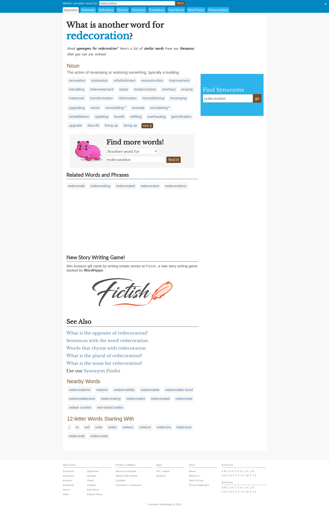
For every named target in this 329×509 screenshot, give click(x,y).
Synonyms (70, 10)
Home (192, 471)
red (87, 427)
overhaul (168, 89)
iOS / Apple (162, 471)
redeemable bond (179, 390)
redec (112, 427)
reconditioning (153, 98)
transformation (101, 98)
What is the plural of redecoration (103, 355)
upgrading (77, 108)
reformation (128, 98)
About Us (194, 475)
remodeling (159, 108)
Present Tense (94, 494)
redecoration (135, 159)
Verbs (66, 494)
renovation (77, 81)
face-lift (93, 125)
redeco (128, 427)
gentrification (181, 117)
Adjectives (92, 471)
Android (160, 475)
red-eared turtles (110, 407)
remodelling (114, 108)
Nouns (66, 489)
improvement (179, 81)
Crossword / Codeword (128, 485)
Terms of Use (196, 480)
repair (123, 89)
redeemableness (82, 399)
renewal (138, 108)
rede (98, 427)
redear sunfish (80, 407)
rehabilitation (79, 117)
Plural (90, 480)
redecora (164, 427)
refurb (94, 108)
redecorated (125, 186)
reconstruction (152, 81)
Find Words (176, 10)
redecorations (176, 186)
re (77, 427)
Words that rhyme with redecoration (106, 348)
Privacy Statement (199, 485)
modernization (145, 89)
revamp (187, 89)
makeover (77, 98)
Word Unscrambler (126, 471)
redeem (102, 390)
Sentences (138, 10)
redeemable (150, 390)
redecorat (184, 427)
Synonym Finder (102, 370)
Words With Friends (126, 475)
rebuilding (76, 89)
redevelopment (101, 89)
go (257, 98)
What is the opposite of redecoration (106, 333)
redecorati (77, 436)
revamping (178, 98)
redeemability (124, 390)
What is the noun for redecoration (103, 363)
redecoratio (99, 436)
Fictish (151, 266)
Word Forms (196, 10)
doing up (130, 125)
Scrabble (120, 480)
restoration (99, 81)
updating (101, 117)
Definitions (106, 10)
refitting (136, 117)
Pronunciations (218, 10)
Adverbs (91, 475)
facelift (119, 117)
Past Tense (93, 489)
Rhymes (123, 10)
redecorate (76, 186)
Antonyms (88, 10)
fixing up (111, 125)
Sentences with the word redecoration (107, 340)
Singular (91, 485)
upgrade (75, 125)
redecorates (150, 186)
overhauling (156, 117)
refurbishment (124, 81)
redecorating (100, 186)
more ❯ (147, 125)
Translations (156, 10)
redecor (145, 427)
